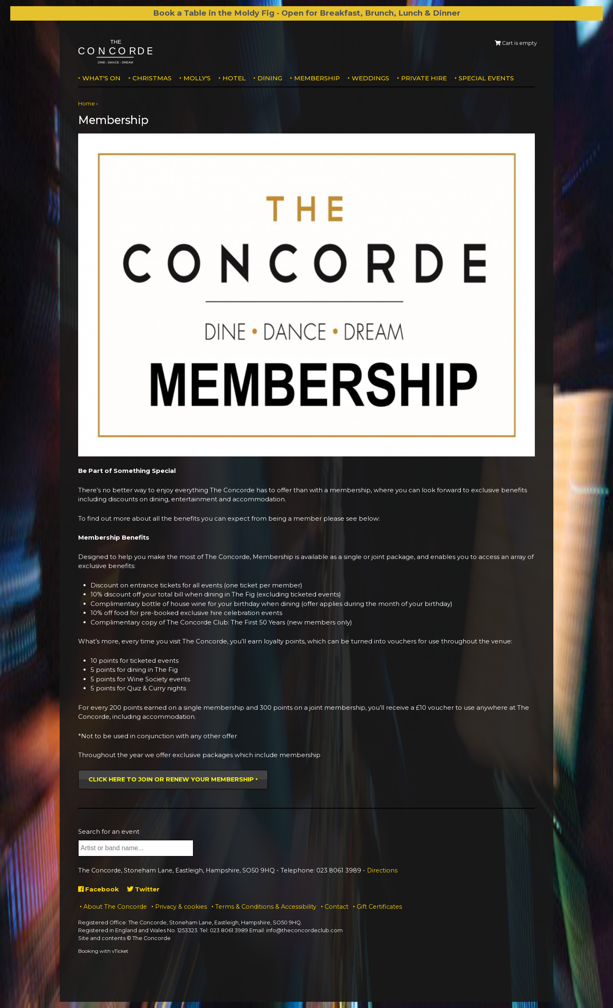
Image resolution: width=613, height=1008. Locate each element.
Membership (317, 78)
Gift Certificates (379, 906)
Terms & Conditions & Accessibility (265, 906)
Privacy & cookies (181, 906)
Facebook (98, 889)
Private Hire (424, 78)
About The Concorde (115, 906)
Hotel (234, 78)
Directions (382, 870)
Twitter (143, 889)
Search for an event (108, 831)
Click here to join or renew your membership (171, 779)
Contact (336, 906)
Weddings (370, 78)
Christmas (152, 78)
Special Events (486, 78)
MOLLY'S (197, 78)
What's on (101, 78)
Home (86, 104)
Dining (270, 78)
